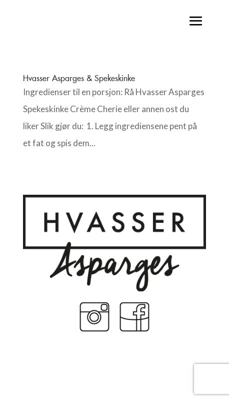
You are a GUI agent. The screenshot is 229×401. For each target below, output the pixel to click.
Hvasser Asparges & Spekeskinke (79, 78)
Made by (114, 370)
